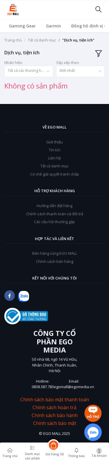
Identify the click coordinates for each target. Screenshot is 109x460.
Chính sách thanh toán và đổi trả (54, 213)
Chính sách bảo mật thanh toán (54, 399)
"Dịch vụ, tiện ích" (78, 40)
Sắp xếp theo (67, 62)
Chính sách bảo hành (55, 415)
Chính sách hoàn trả (54, 407)
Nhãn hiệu (13, 62)
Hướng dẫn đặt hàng (54, 205)
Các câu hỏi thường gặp (54, 221)
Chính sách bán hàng (54, 261)
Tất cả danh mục (42, 40)
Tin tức (54, 149)
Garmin (53, 26)
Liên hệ (54, 158)
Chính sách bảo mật (54, 423)
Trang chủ (13, 40)
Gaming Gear (22, 26)
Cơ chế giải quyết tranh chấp (54, 174)
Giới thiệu (54, 142)
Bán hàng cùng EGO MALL (54, 253)
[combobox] (28, 71)
